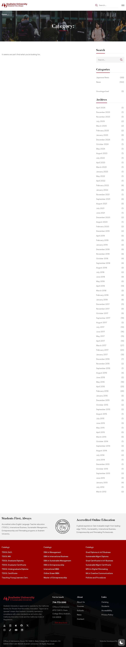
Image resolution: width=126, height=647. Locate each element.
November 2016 (110, 363)
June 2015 (110, 423)
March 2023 (110, 167)
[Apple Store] (16, 625)
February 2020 (110, 226)
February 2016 (110, 391)
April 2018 (110, 286)
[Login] (4, 625)
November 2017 (110, 308)
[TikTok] (10, 630)
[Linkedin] (22, 630)
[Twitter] (27, 625)
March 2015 (110, 436)
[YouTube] (16, 630)
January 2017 (110, 354)
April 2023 (110, 162)
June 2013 (110, 478)
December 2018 (110, 249)
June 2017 (110, 331)
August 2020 (110, 222)
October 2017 (110, 313)
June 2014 (110, 459)
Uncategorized (110, 91)
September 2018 (110, 263)
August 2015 (110, 414)
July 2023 (110, 158)
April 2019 (110, 235)
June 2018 (110, 276)
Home (4, 14)
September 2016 (110, 368)
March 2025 (110, 126)
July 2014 (110, 455)
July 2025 (110, 121)
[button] (60, 623)
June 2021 (110, 212)
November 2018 (110, 254)
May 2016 (110, 382)
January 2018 (110, 299)
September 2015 (110, 409)
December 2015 (110, 400)
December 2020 (110, 217)
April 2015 (110, 432)
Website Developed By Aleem (111, 641)
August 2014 (110, 450)
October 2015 (110, 404)
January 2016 (110, 395)
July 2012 (110, 487)
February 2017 (110, 350)
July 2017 (110, 327)
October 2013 (110, 468)
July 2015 (110, 418)
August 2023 (110, 153)
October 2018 (110, 258)
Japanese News (110, 77)
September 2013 (110, 473)
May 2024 (110, 148)
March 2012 (110, 491)
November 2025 (110, 116)
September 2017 (110, 318)
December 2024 (110, 139)
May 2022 (110, 176)
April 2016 (110, 386)
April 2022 (110, 180)
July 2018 (110, 272)
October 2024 (110, 144)
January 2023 (110, 171)
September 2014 (110, 446)
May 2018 (110, 281)
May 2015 (110, 427)
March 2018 (110, 290)
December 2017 (110, 304)
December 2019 (110, 231)
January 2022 (110, 190)
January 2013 (110, 482)
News (110, 82)
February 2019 (110, 240)
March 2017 (110, 345)
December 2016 (110, 359)
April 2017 (110, 340)
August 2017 (110, 322)
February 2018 (110, 295)
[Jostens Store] (10, 625)
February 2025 (110, 130)
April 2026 (110, 107)
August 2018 (110, 267)
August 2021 (110, 203)
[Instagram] (4, 630)
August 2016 (110, 372)
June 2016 (110, 377)
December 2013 (110, 464)
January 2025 (110, 135)
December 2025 (110, 112)
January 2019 (110, 244)
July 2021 (110, 208)
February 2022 (110, 185)
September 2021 (110, 199)
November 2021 (110, 194)
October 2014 (110, 441)
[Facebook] (21, 625)
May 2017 (110, 336)
